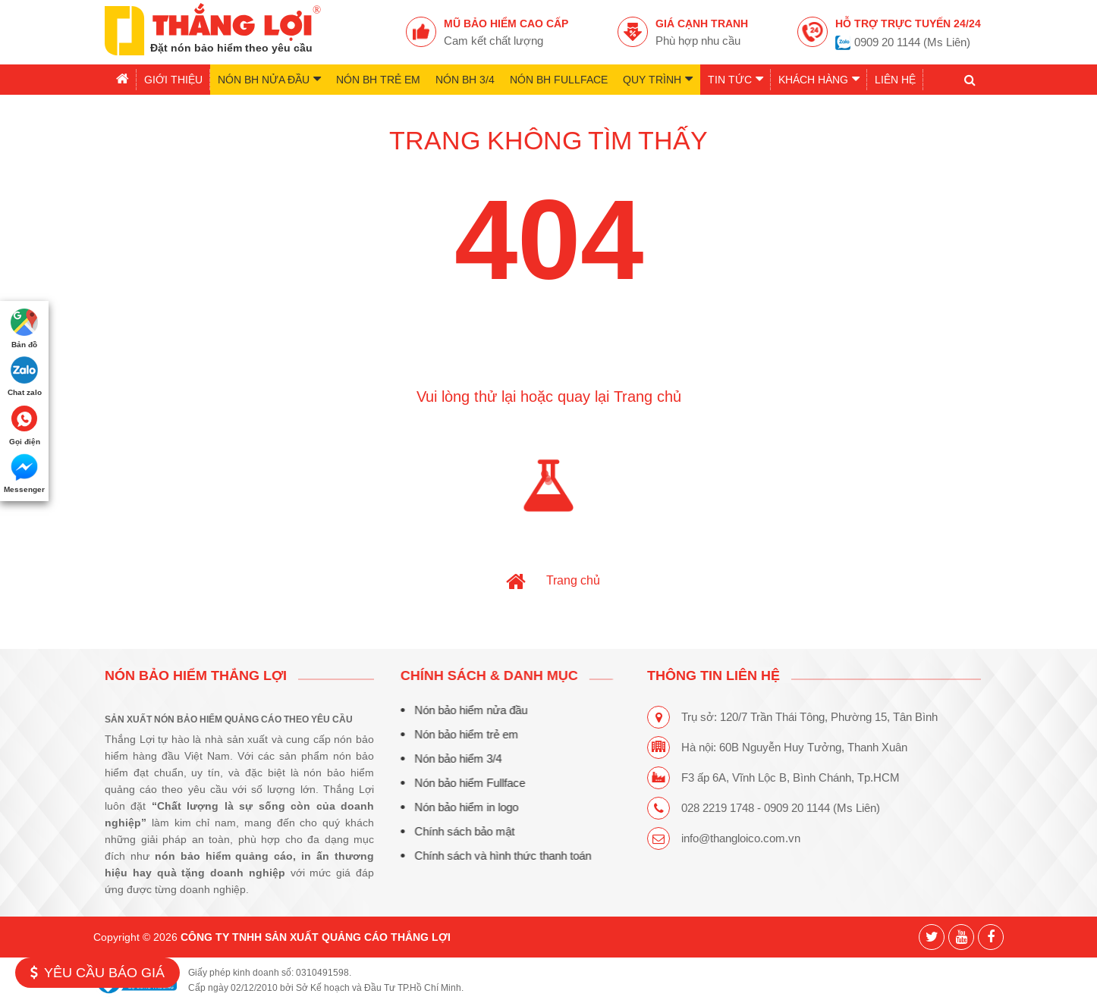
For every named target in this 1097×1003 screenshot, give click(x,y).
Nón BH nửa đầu (269, 79)
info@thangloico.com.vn (742, 838)
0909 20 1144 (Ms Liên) (912, 42)
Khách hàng (819, 79)
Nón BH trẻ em (378, 80)
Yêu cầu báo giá (97, 972)
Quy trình (658, 79)
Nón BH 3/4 (465, 80)
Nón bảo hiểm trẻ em (459, 734)
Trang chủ (573, 580)
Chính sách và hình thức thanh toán (495, 855)
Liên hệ (895, 80)
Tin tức (735, 79)
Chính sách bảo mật (457, 831)
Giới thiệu (173, 80)
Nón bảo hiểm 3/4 (451, 758)
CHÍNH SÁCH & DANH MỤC (482, 675)
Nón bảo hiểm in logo (459, 807)
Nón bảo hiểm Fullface (462, 782)
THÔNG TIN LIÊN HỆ (715, 675)
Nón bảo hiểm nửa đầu (463, 710)
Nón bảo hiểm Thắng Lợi (196, 675)
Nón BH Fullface (559, 80)
